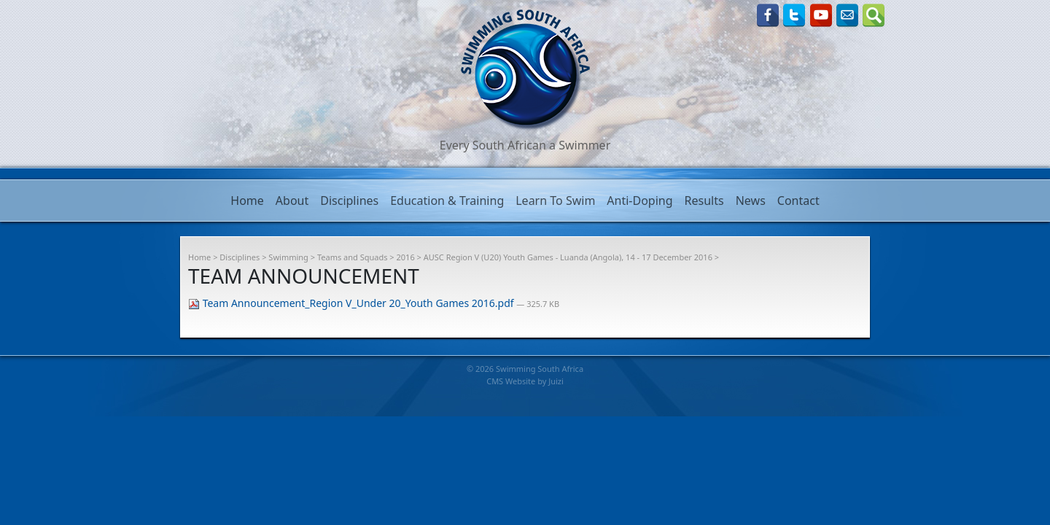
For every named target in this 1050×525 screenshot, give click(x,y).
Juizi (556, 381)
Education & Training (447, 200)
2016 (406, 257)
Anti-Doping (639, 200)
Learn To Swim (555, 200)
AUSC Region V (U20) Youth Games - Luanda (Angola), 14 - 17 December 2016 (568, 257)
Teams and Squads (352, 257)
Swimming (288, 257)
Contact (798, 200)
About (292, 200)
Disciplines (349, 200)
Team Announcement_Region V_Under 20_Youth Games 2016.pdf (352, 303)
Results (704, 200)
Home (247, 200)
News (751, 200)
